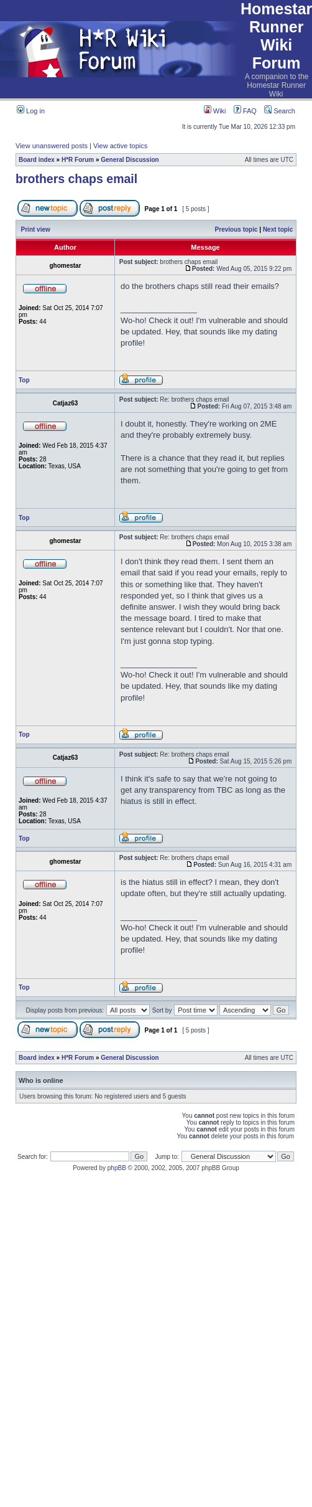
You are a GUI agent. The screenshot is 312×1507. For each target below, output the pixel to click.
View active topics (120, 145)
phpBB (117, 1167)
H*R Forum (78, 159)
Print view (35, 229)
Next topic (278, 229)
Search (279, 111)
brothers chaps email (76, 179)
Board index (37, 159)
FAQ (245, 111)
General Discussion (129, 159)
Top (24, 380)
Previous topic (236, 229)
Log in (31, 111)
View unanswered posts (52, 145)
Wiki (215, 111)
